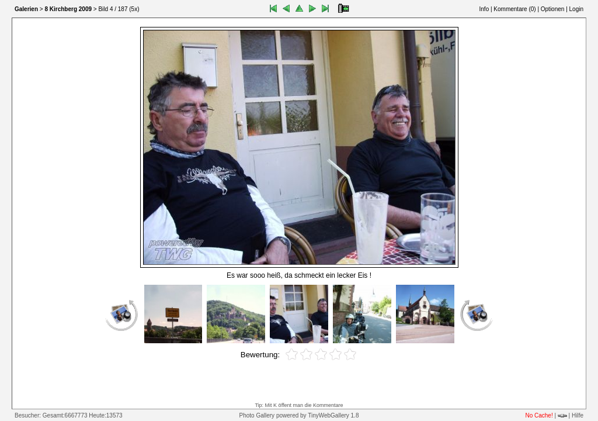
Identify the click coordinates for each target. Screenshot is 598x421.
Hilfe (577, 415)
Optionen (553, 9)
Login (576, 9)
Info (484, 9)
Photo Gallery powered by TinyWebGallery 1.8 (299, 415)
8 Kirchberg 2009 (68, 9)
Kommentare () (514, 9)
